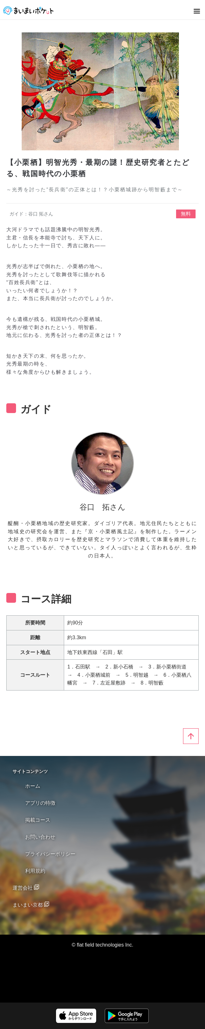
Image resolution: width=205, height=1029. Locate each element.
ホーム (32, 786)
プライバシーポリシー (50, 854)
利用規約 (35, 871)
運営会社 (23, 888)
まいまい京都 (28, 905)
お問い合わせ (40, 837)
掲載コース (37, 820)
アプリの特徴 (40, 803)
